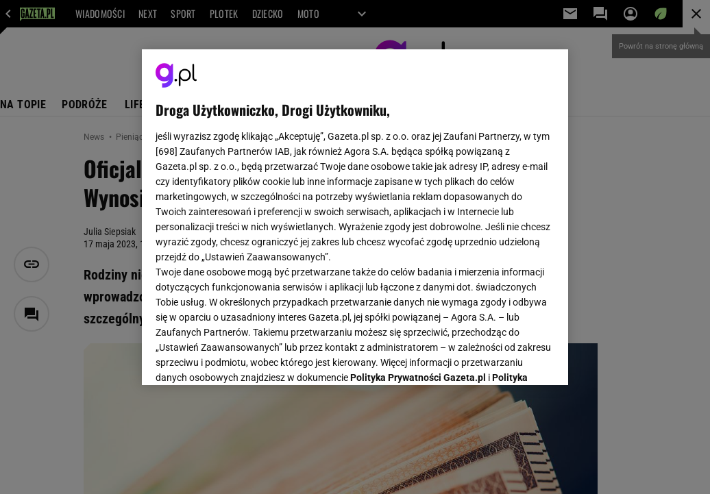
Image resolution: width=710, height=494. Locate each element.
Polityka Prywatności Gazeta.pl (418, 203)
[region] (355, 217)
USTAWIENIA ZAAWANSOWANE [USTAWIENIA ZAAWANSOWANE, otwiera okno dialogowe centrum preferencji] (246, 357)
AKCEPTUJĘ (508, 358)
